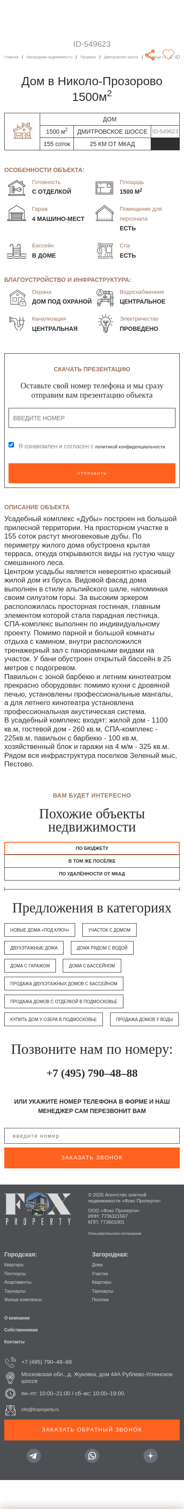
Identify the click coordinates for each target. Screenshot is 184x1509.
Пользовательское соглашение (122, 1262)
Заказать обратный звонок (92, 1458)
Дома (99, 1293)
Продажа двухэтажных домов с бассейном (79, 994)
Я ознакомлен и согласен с (71, 447)
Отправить (92, 473)
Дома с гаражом (35, 976)
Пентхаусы (18, 1302)
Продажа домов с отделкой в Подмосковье (79, 1012)
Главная (13, 57)
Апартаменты (21, 1310)
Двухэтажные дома (41, 958)
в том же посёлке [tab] (92, 866)
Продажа (108, 57)
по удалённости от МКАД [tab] (91, 882)
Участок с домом (133, 940)
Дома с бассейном (110, 976)
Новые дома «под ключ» (48, 940)
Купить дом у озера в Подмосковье (66, 1030)
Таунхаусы (18, 1319)
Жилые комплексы (28, 1328)
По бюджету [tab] (92, 849)
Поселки (103, 1328)
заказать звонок (92, 1186)
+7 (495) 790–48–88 (92, 1100)
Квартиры (16, 1293)
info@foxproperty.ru (45, 1438)
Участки (102, 1302)
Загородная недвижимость (60, 57)
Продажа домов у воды (47, 1047)
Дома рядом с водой (123, 958)
